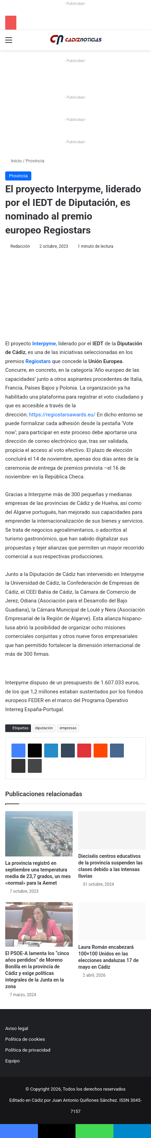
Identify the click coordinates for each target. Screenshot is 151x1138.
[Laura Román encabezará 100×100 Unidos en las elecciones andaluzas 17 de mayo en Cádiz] (112, 921)
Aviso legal (16, 1028)
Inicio (13, 160)
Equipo (12, 1060)
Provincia (35, 160)
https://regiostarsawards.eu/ (62, 415)
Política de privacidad (27, 1050)
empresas (67, 728)
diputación (44, 728)
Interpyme (44, 343)
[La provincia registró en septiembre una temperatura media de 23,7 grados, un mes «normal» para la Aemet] (39, 833)
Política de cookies (25, 1039)
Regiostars (37, 361)
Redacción (20, 246)
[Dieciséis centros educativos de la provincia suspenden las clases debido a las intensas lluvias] (112, 830)
